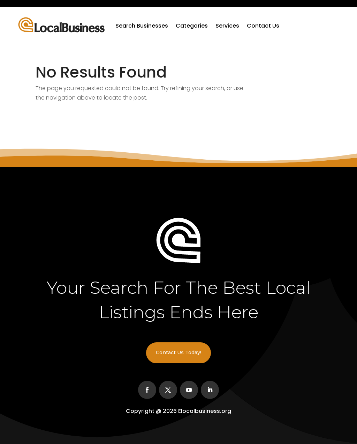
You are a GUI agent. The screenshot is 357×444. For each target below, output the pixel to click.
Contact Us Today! (178, 352)
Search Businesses (141, 26)
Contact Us (263, 26)
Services (227, 26)
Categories (192, 26)
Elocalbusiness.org (204, 411)
